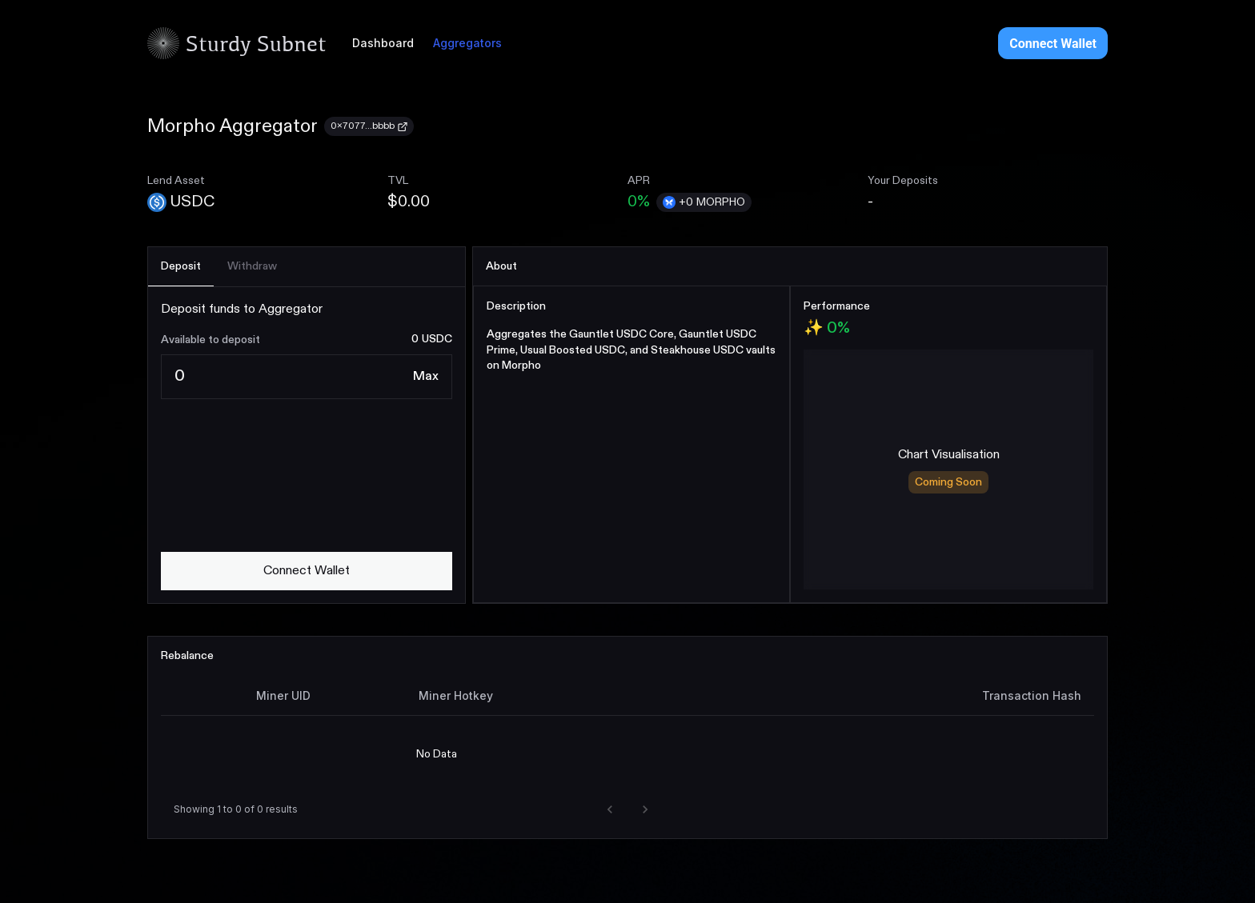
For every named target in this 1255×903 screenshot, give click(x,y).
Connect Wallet (1053, 43)
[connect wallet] (306, 571)
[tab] (181, 266)
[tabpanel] (306, 445)
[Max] (426, 376)
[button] (610, 809)
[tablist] (306, 267)
